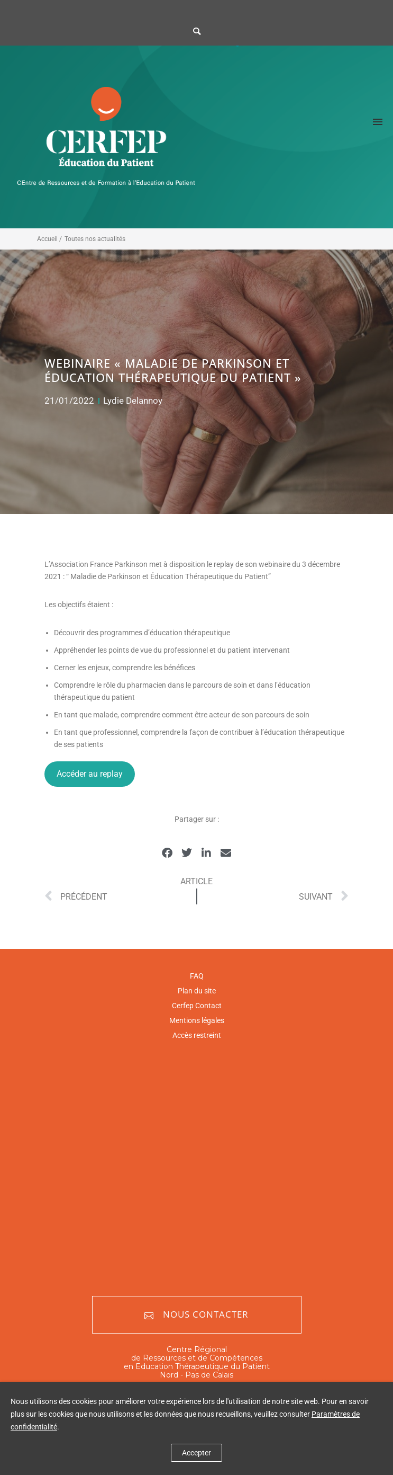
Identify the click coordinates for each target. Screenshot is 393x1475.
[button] (167, 853)
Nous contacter (196, 1314)
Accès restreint (196, 1035)
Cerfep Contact (197, 1005)
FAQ (197, 976)
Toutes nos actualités (95, 239)
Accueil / (49, 239)
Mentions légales (196, 1020)
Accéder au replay (90, 774)
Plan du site (197, 991)
